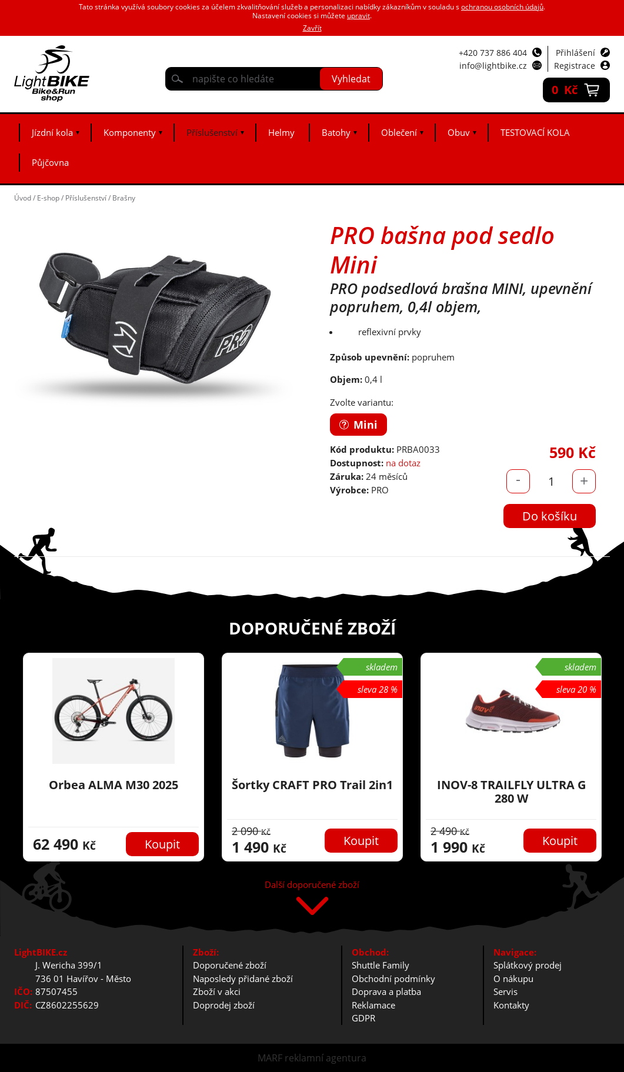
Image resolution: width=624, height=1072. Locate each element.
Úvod (22, 198)
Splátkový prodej (527, 965)
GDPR (363, 1018)
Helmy (281, 132)
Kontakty (511, 1005)
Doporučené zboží (229, 965)
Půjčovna (50, 162)
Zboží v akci (217, 991)
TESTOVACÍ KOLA (535, 132)
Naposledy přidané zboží (243, 978)
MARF (270, 1057)
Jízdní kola (52, 132)
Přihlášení (575, 52)
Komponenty (130, 132)
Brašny (123, 198)
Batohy (336, 132)
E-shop (48, 198)
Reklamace (373, 1005)
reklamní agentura (325, 1057)
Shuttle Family (380, 965)
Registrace (574, 65)
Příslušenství (212, 132)
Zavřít (312, 28)
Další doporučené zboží (312, 885)
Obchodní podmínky (393, 978)
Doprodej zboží (224, 1005)
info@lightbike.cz (493, 65)
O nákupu (513, 978)
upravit (358, 16)
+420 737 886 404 (493, 52)
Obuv (459, 132)
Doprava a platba (386, 991)
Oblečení (399, 132)
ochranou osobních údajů (502, 7)
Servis (505, 991)
